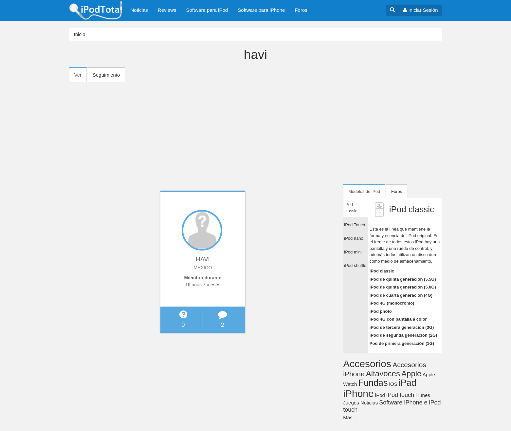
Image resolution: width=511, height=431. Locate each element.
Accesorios (367, 363)
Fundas (373, 383)
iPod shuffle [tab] (355, 265)
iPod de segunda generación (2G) (403, 335)
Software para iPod (207, 10)
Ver (80, 77)
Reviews (167, 10)
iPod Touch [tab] (354, 224)
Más (347, 417)
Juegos (351, 402)
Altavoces (383, 373)
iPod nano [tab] (353, 238)
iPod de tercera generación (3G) (402, 327)
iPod (380, 395)
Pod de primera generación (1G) (402, 343)
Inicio (79, 34)
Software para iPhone (261, 10)
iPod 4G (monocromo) (392, 303)
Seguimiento (106, 75)
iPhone (358, 393)
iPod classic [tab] (350, 208)
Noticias (139, 10)
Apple (411, 373)
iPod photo (381, 311)
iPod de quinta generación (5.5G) (403, 279)
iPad (407, 383)
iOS (393, 384)
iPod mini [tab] (352, 252)
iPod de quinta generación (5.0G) (403, 287)
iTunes (422, 395)
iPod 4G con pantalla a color (398, 319)
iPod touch (400, 395)
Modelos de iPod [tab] (364, 191)
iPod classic (382, 271)
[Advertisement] (255, 131)
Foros (301, 10)
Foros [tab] (396, 191)
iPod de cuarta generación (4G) (401, 295)
